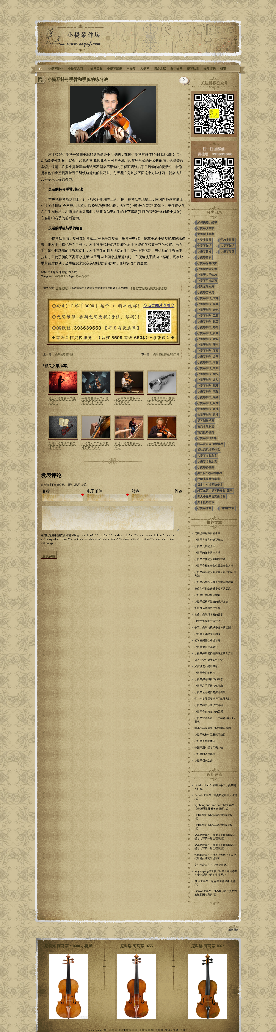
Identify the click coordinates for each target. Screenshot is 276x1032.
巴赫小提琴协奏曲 (208, 479)
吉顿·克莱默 (219, 864)
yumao (198, 854)
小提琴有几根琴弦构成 (207, 633)
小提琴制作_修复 (207, 304)
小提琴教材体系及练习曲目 (210, 734)
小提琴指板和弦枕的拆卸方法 (211, 601)
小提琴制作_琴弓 (207, 344)
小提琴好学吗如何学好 (207, 595)
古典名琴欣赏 (205, 426)
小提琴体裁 (204, 508)
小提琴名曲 (94, 68)
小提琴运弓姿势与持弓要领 (210, 692)
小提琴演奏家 (205, 228)
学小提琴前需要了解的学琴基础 (212, 728)
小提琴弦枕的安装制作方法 (210, 559)
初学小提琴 (81, 276)
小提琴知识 (114, 68)
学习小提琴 (227, 239)
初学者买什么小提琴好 (207, 640)
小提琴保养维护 (207, 263)
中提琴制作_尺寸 (207, 409)
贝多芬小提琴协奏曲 (210, 484)
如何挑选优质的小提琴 (207, 608)
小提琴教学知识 (207, 269)
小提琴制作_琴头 (207, 374)
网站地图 (147, 1030)
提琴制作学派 (205, 420)
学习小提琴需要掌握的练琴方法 (212, 698)
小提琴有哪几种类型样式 (208, 539)
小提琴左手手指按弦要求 (208, 685)
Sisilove (198, 891)
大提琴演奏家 (205, 234)
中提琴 (131, 68)
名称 (46, 491)
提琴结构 (210, 68)
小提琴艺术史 (205, 292)
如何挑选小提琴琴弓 (206, 666)
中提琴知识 (204, 245)
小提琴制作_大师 (207, 298)
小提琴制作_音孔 (207, 333)
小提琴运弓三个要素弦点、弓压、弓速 (161, 400)
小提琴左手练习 (207, 274)
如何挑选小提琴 (207, 222)
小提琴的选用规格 (204, 754)
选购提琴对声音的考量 (207, 533)
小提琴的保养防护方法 (207, 552)
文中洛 (198, 864)
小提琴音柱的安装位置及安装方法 (213, 565)
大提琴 (144, 68)
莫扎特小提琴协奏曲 (210, 473)
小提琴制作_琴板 (207, 350)
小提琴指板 (204, 257)
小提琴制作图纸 (207, 438)
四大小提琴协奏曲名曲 (211, 496)
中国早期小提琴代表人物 (208, 747)
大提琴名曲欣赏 (207, 455)
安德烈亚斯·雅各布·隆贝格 (212, 808)
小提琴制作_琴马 (207, 327)
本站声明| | (133, 1030)
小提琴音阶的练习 (204, 672)
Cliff (196, 815)
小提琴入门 (75, 68)
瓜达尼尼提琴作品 (208, 449)
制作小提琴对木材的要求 (208, 614)
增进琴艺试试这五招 (161, 443)
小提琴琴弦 (227, 251)
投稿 (223, 68)
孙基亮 (198, 835)
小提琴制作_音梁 (207, 339)
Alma (197, 881)
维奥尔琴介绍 (205, 286)
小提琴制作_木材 (207, 362)
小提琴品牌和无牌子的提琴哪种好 (213, 582)
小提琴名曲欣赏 (207, 461)
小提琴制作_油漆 (207, 397)
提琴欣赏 (193, 68)
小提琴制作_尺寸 (207, 403)
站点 (136, 491)
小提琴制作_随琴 (207, 368)
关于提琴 (176, 68)
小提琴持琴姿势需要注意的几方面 (213, 653)
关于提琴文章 (205, 502)
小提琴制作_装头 (207, 379)
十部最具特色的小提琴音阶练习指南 (95, 400)
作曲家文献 (227, 508)
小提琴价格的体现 (204, 741)
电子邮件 (94, 491)
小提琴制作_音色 (207, 309)
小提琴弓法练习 (207, 280)
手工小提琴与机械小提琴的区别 (212, 627)
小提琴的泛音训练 (63, 354)
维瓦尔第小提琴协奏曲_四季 (214, 490)
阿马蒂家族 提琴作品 (210, 444)
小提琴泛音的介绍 (204, 546)
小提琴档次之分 (203, 760)
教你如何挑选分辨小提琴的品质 (212, 588)
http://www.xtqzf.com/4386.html (149, 287)
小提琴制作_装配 (207, 391)
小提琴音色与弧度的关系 (208, 711)
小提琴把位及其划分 (206, 646)
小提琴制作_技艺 (207, 321)
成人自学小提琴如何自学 (208, 659)
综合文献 (160, 68)
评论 (179, 491)
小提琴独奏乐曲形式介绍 (208, 705)
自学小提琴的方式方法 (207, 620)
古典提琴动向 (205, 432)
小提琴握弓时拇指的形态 (208, 679)
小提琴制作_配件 (207, 385)
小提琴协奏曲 (205, 467)
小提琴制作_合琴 (207, 356)
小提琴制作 (55, 68)
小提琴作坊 (62, 287)
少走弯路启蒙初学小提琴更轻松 (128, 400)
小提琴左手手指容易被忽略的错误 (95, 445)
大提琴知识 (227, 245)
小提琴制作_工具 (207, 315)
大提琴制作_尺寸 (207, 414)
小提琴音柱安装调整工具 (165, 354)
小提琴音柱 (204, 251)
